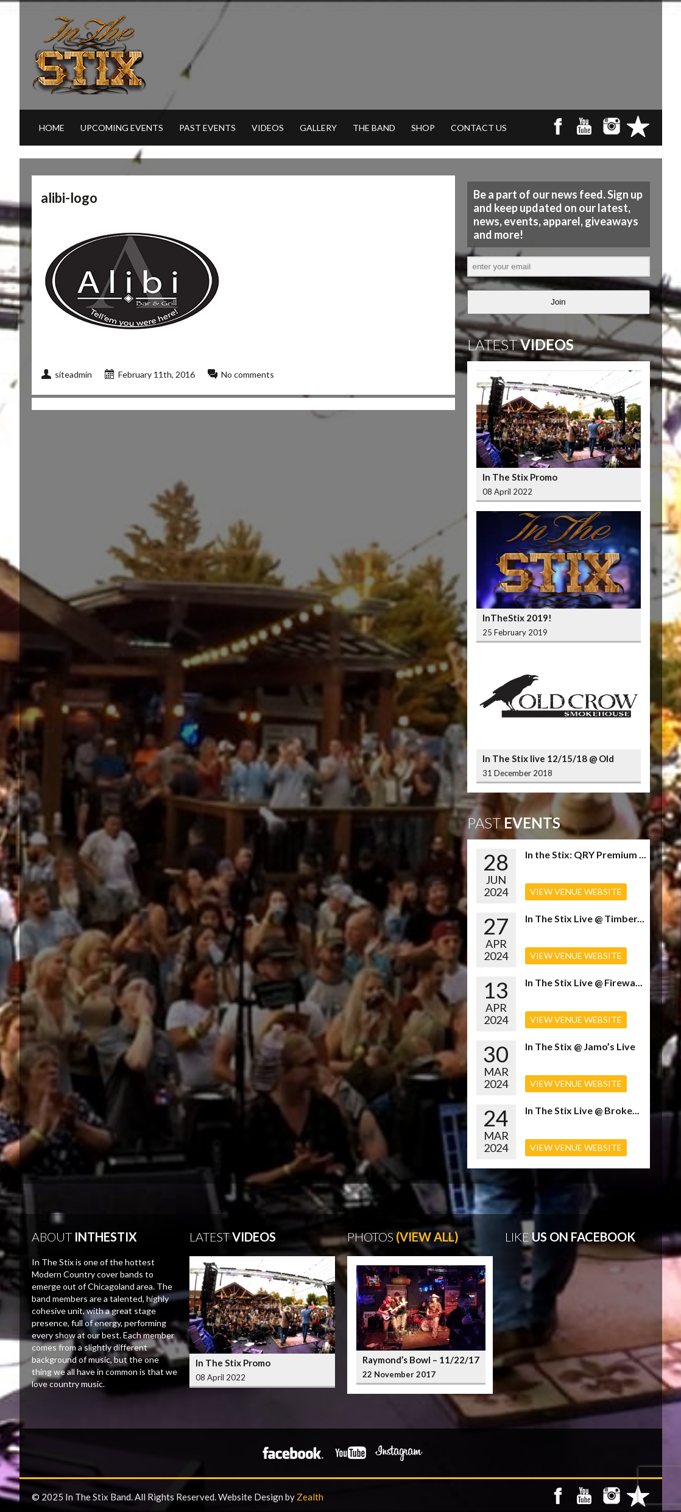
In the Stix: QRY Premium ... (585, 854)
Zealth (310, 1496)
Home (52, 127)
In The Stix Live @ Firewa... (584, 982)
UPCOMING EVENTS (121, 127)
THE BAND (374, 127)
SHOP (423, 127)
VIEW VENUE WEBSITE (576, 891)
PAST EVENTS (207, 127)
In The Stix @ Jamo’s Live (580, 1046)
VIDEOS (268, 127)
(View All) (427, 1236)
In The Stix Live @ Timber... (584, 918)
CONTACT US (479, 127)
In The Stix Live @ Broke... (582, 1110)
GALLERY (318, 127)
